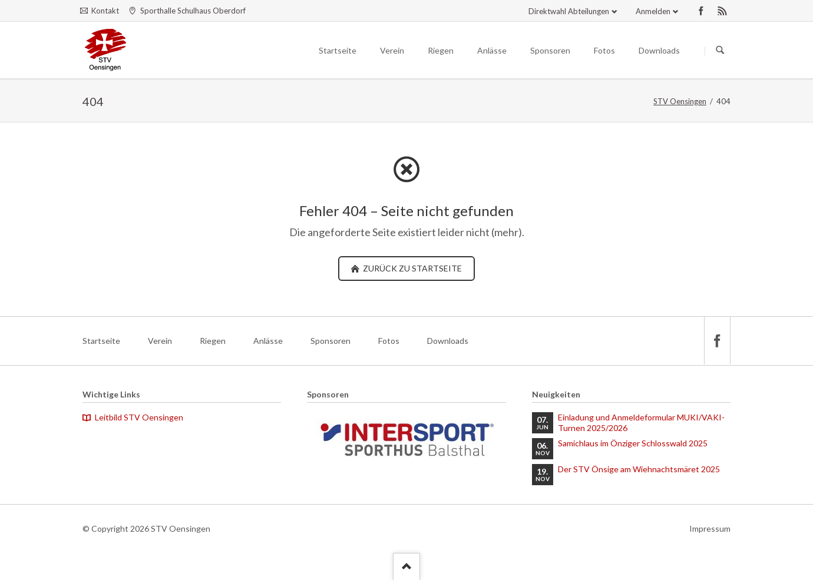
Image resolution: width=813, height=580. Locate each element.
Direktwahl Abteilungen (568, 11)
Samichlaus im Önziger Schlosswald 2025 (633, 443)
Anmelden (653, 11)
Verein (160, 341)
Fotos (388, 341)
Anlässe (268, 341)
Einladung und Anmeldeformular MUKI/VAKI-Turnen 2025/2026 (641, 422)
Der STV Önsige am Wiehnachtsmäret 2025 (639, 469)
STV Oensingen (679, 101)
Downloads (447, 341)
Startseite (101, 341)
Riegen (213, 341)
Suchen (720, 50)
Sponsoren (330, 341)
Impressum (710, 528)
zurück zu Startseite (411, 268)
